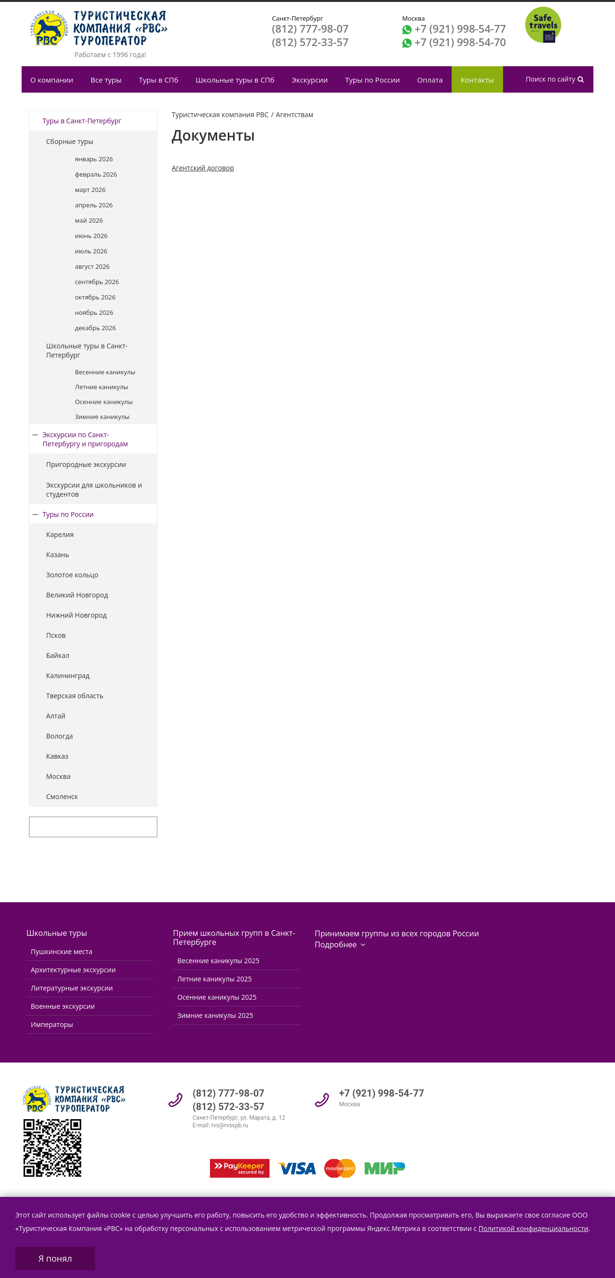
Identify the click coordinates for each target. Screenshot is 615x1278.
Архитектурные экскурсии (73, 969)
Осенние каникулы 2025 (217, 997)
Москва (58, 776)
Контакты (477, 79)
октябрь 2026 (95, 297)
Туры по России (372, 79)
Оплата (430, 79)
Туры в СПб (158, 79)
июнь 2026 (91, 235)
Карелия (60, 534)
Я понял (55, 1258)
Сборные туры (69, 141)
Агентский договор (203, 167)
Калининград (67, 675)
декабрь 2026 (95, 327)
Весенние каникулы (105, 372)
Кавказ (57, 756)
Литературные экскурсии (72, 987)
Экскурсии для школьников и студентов (94, 489)
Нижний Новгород (76, 615)
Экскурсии (310, 79)
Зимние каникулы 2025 (215, 1015)
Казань (57, 554)
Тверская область (74, 695)
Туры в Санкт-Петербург (82, 120)
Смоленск (62, 796)
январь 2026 (94, 159)
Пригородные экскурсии (86, 464)
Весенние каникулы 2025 (218, 960)
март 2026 (90, 189)
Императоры (52, 1024)
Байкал (57, 655)
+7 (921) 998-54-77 (460, 28)
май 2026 (89, 220)
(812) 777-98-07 (310, 28)
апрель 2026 (94, 205)
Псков (56, 635)
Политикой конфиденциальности (534, 1228)
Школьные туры (56, 933)
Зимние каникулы (102, 416)
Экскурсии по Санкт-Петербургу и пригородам (85, 439)
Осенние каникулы (104, 401)
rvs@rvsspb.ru (229, 1125)
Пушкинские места (61, 951)
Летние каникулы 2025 (214, 978)
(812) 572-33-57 (310, 42)
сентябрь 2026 (97, 281)
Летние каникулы (101, 386)
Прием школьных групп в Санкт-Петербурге (234, 937)
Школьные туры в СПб (235, 79)
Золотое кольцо (72, 574)
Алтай (55, 715)
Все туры (106, 79)
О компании (52, 79)
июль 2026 (91, 251)
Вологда (59, 736)
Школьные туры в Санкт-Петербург (87, 350)
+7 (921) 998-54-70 (460, 42)
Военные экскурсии (63, 1006)
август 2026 (92, 266)
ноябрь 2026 (94, 312)
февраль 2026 (96, 174)
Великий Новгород (77, 594)
